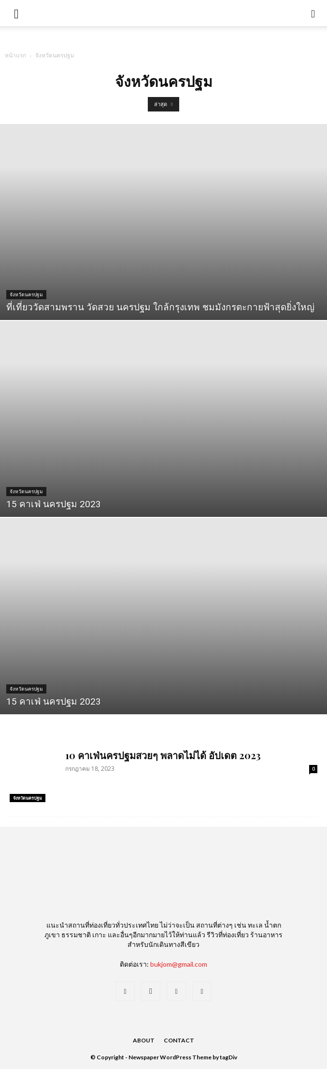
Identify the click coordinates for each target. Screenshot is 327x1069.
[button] (313, 13)
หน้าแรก (15, 55)
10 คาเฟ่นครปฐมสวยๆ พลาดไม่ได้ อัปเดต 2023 (163, 755)
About (144, 1040)
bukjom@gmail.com (178, 964)
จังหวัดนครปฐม (26, 294)
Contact (179, 1040)
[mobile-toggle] (16, 13)
